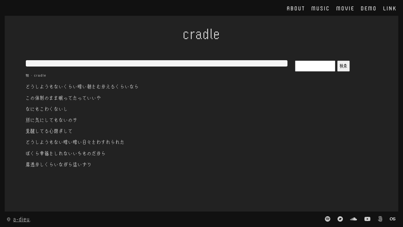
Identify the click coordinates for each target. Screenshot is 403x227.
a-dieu (21, 219)
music (320, 8)
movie (345, 8)
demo (369, 8)
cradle (40, 75)
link (390, 8)
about (296, 8)
